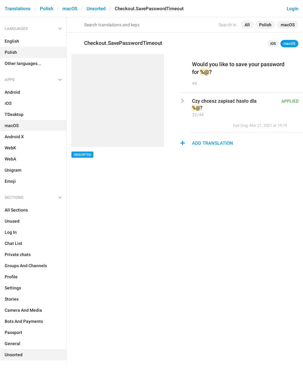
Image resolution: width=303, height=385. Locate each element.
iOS (273, 43)
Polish (46, 8)
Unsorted (96, 8)
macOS (69, 8)
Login (292, 8)
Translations (18, 8)
